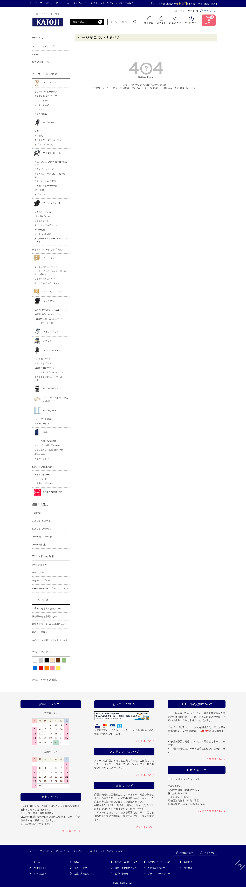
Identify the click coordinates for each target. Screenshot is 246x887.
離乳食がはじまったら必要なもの (48, 624)
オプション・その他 (44, 144)
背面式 (38, 131)
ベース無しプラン (43, 359)
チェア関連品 (41, 114)
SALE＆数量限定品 (52, 492)
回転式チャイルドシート (46, 225)
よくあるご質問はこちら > (211, 811)
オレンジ (47, 668)
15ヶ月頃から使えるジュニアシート (51, 310)
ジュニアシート (42, 221)
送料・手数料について (126, 868)
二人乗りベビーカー (53, 153)
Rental (35, 54)
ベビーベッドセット (53, 292)
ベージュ (52, 660)
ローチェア (40, 109)
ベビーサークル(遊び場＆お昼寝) (55, 400)
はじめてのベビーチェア (46, 91)
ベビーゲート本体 (43, 419)
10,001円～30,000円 (42, 536)
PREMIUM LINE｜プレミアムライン (50, 588)
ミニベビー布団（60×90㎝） (48, 445)
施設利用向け (41, 190)
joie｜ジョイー (39, 564)
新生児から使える (43, 212)
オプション (40, 194)
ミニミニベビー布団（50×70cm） (50, 450)
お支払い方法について (159, 862)
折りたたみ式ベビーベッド (47, 283)
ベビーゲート (49, 410)
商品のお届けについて (126, 862)
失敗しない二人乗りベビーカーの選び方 (51, 163)
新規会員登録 (184, 852)
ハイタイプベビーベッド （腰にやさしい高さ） (50, 273)
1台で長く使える (42, 216)
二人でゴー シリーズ (44, 169)
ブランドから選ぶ (43, 556)
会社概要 (188, 862)
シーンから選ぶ (41, 600)
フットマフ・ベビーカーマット (49, 140)
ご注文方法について (84, 873)
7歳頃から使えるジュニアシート (49, 319)
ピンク (52, 668)
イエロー (58, 668)
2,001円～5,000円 (41, 520)
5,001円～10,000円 (41, 528)
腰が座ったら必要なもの (44, 616)
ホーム (36, 862)
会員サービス (80, 868)
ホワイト (35, 660)
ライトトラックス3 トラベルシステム (50, 378)
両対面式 (39, 135)
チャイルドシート (52, 203)
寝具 (45, 432)
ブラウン (58, 660)
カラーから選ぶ (41, 651)
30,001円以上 (39, 544)
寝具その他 (40, 454)
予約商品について (156, 868)
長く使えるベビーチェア (46, 96)
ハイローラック (51, 332)
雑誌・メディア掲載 (44, 679)
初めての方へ (40, 873)
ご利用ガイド (40, 868)
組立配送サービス (41, 62)
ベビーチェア (49, 83)
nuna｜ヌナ (38, 572)
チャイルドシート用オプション (47, 249)
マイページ (208, 11)
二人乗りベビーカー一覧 (46, 185)
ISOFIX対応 (40, 229)
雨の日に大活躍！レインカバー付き (50, 640)
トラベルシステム (52, 350)
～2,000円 (37, 513)
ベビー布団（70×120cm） (46, 441)
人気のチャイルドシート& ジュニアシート (51, 240)
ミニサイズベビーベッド (46, 279)
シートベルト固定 (43, 234)
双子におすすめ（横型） (46, 181)
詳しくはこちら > (71, 830)
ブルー (35, 668)
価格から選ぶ (40, 504)
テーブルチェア (42, 105)
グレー (41, 660)
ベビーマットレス (43, 458)
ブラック (47, 660)
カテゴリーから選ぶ (44, 74)
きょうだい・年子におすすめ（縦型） (50, 175)
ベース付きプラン (43, 363)
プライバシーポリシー (159, 873)
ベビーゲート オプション (46, 423)
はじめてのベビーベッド (46, 267)
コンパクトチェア (43, 100)
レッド (41, 668)
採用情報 (188, 868)
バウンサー (48, 341)
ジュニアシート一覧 (44, 323)
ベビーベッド (49, 258)
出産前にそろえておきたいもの (47, 608)
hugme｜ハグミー (41, 580)
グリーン (64, 660)
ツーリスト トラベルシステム (49, 372)
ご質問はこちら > (216, 759)
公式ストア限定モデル (43, 466)
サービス (37, 37)
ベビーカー (48, 122)
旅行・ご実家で (40, 632)
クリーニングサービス (44, 46)
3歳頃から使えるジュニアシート (49, 314)
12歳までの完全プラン (45, 368)
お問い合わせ (121, 873)
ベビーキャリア (51, 388)
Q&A (76, 862)
